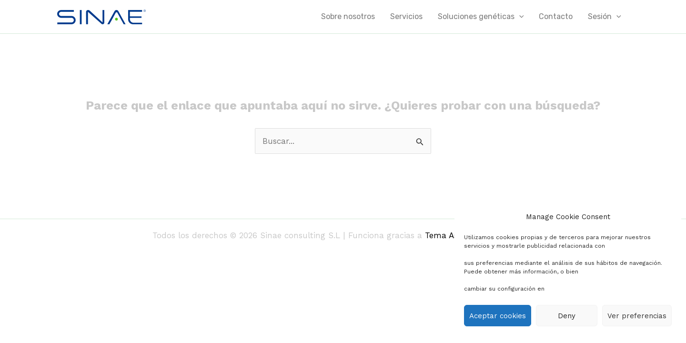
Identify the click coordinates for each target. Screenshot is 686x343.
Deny (566, 316)
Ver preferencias (636, 316)
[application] (519, 16)
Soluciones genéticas (481, 16)
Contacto (556, 16)
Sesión (604, 16)
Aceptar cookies (497, 316)
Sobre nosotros (348, 16)
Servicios (406, 16)
